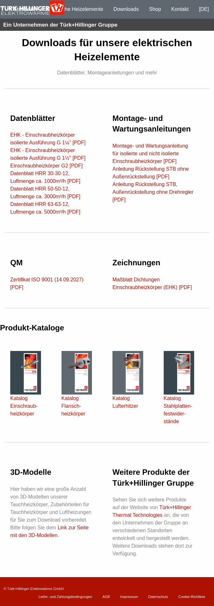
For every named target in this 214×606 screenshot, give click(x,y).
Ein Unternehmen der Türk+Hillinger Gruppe (60, 25)
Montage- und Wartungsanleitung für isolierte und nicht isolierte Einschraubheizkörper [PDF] (150, 153)
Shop (155, 9)
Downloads (126, 9)
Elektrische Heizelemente (74, 9)
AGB (106, 597)
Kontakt (180, 9)
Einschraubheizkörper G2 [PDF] (46, 165)
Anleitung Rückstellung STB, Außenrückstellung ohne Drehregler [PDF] (152, 192)
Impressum (129, 597)
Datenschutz (158, 597)
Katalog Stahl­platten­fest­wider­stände (179, 397)
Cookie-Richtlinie (191, 597)
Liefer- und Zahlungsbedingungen (65, 597)
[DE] (204, 9)
